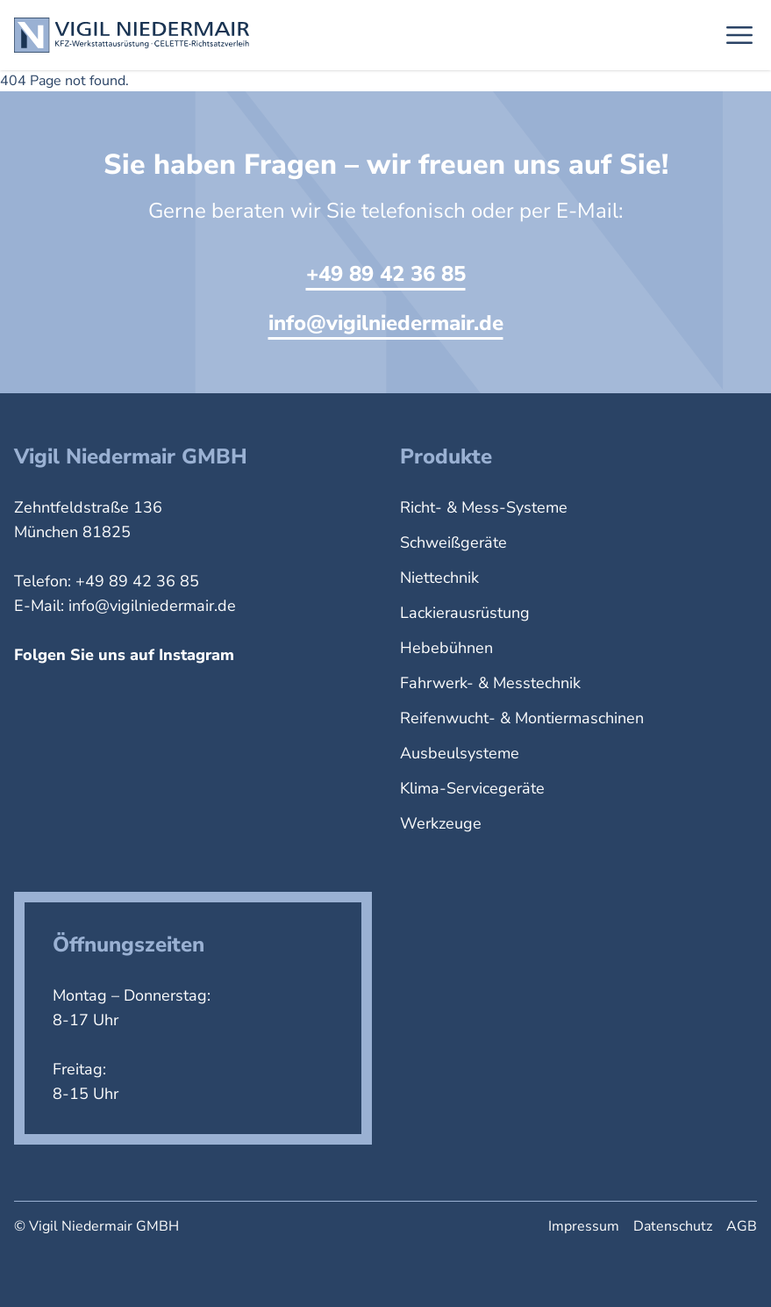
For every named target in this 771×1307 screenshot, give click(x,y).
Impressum (583, 1226)
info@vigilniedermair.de (385, 323)
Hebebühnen (446, 647)
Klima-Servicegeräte (472, 788)
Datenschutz (672, 1226)
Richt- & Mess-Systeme (484, 507)
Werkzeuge (441, 823)
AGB (741, 1226)
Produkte (446, 456)
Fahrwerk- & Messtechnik (490, 682)
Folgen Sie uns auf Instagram (124, 654)
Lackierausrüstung (465, 612)
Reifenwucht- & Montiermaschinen (522, 718)
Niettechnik (439, 577)
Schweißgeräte (453, 542)
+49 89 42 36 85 (386, 274)
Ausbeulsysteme (459, 753)
